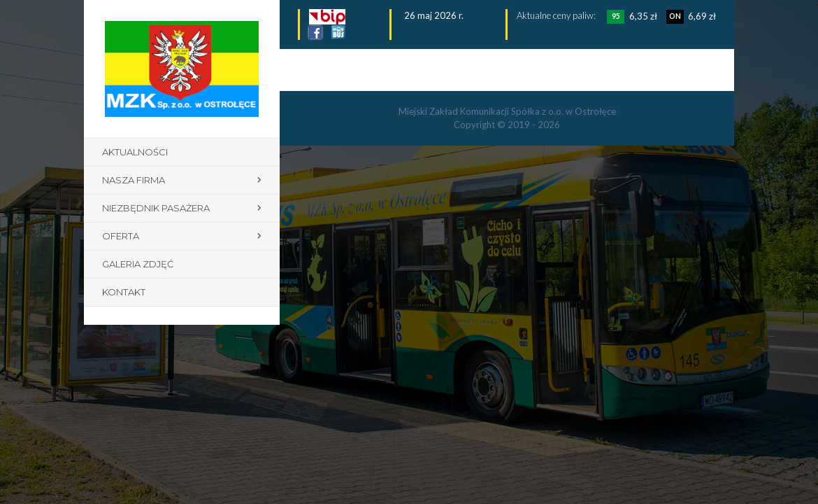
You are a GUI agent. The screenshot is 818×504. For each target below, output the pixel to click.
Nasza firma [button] (133, 180)
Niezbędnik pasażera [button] (156, 208)
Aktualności (135, 152)
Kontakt (123, 292)
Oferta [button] (120, 235)
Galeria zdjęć (137, 264)
